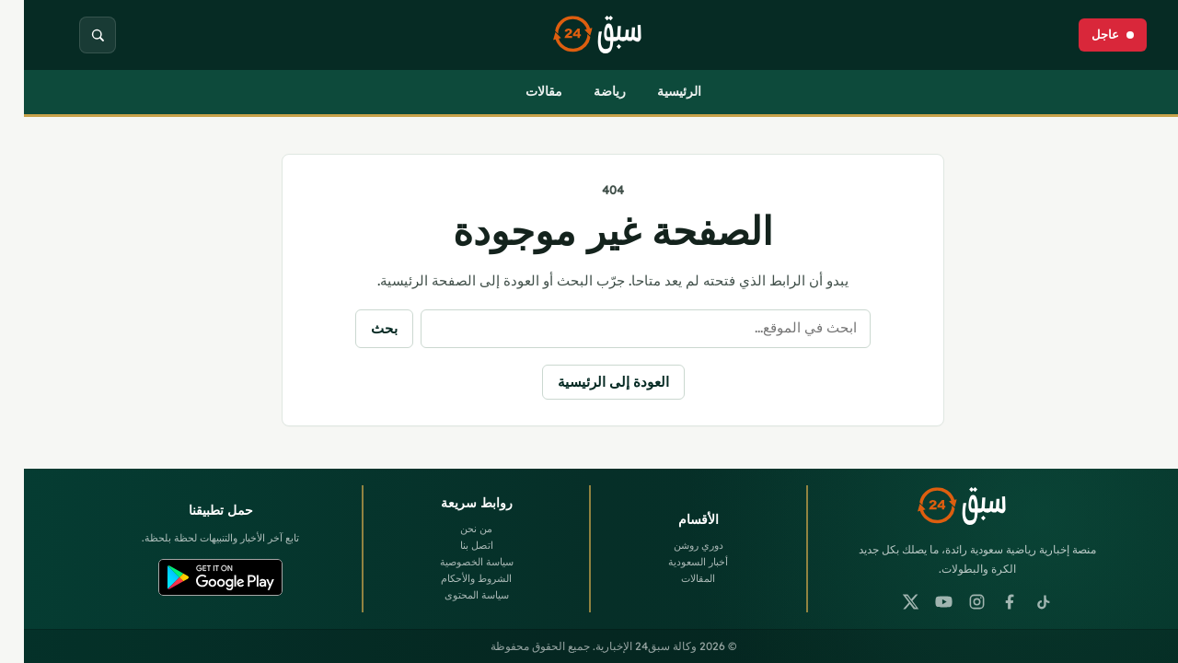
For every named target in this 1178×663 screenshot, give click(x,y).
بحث (360, 328)
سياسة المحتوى (453, 594)
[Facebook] (986, 602)
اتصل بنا (452, 545)
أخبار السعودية (674, 561)
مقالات (520, 91)
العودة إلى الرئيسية (589, 381)
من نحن (452, 528)
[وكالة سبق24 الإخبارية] (589, 35)
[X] (887, 602)
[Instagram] (953, 602)
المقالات (674, 578)
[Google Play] (196, 577)
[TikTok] (1020, 602)
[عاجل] (1089, 35)
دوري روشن (674, 545)
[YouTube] (920, 602)
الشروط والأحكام (452, 578)
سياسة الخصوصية (453, 561)
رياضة (586, 91)
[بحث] (73, 35)
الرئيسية (655, 91)
